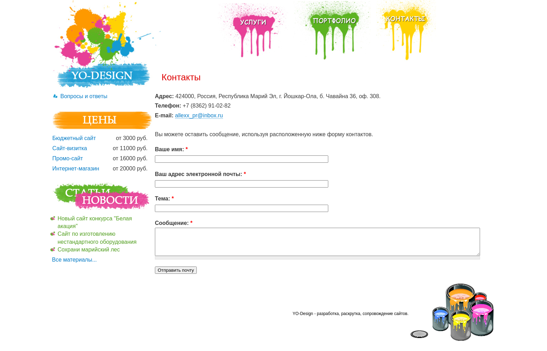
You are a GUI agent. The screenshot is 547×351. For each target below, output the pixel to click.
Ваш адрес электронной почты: (200, 174)
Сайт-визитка (69, 148)
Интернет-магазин (75, 168)
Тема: (164, 199)
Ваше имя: (171, 149)
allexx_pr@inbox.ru (199, 115)
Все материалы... (74, 260)
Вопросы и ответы (83, 96)
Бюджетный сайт (74, 138)
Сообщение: (174, 223)
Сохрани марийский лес (89, 250)
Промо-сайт (67, 158)
